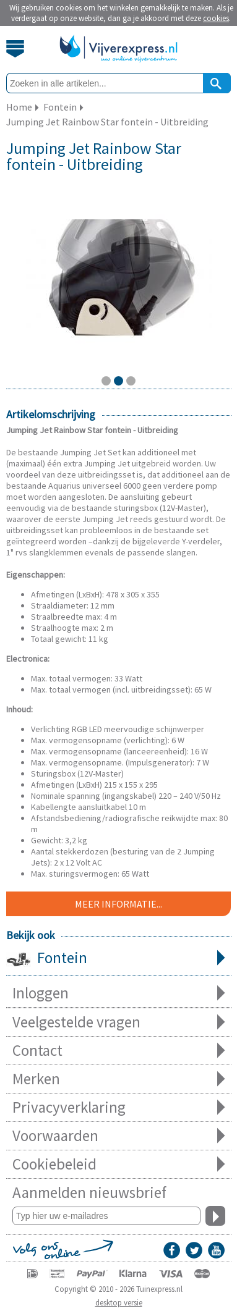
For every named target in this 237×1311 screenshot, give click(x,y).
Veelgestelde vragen (118, 1022)
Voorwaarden (118, 1136)
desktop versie (118, 1302)
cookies (216, 18)
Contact (118, 1050)
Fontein (118, 959)
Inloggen (118, 993)
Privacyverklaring (118, 1107)
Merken (118, 1079)
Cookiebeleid (118, 1164)
